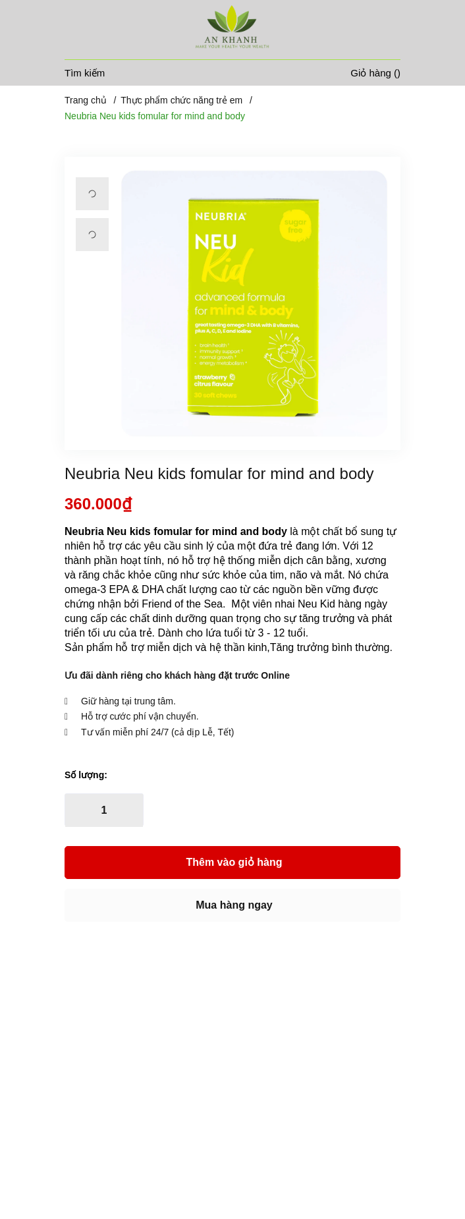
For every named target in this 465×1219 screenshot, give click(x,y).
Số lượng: (86, 775)
